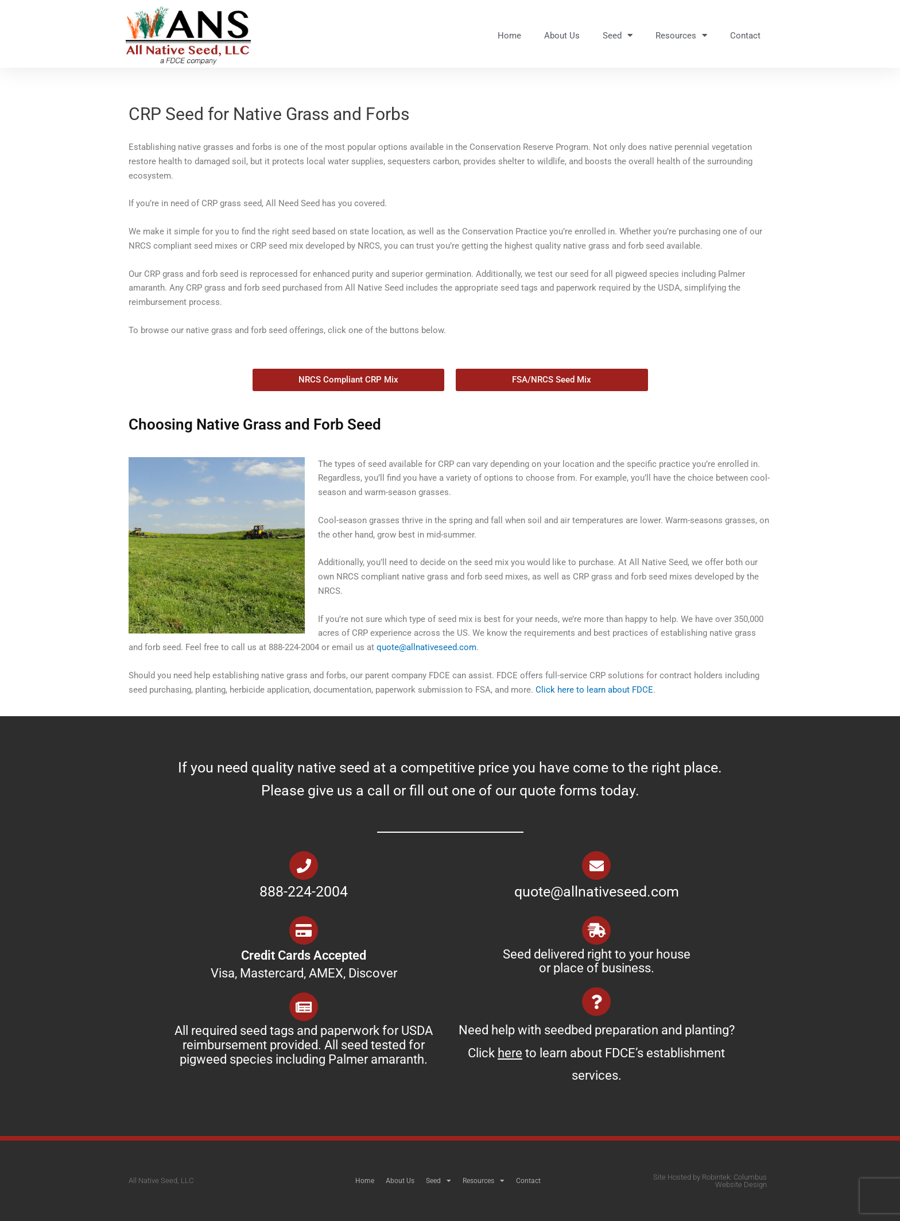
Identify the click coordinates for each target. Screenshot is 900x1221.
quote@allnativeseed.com (426, 647)
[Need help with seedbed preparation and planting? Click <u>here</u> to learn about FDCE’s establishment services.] (596, 1001)
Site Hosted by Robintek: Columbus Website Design (710, 1181)
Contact (745, 35)
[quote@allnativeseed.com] (596, 865)
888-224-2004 (303, 891)
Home (509, 35)
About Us (562, 35)
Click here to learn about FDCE (594, 690)
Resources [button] (681, 35)
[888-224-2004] (303, 865)
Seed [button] (618, 35)
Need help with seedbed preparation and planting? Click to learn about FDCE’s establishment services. (597, 1053)
